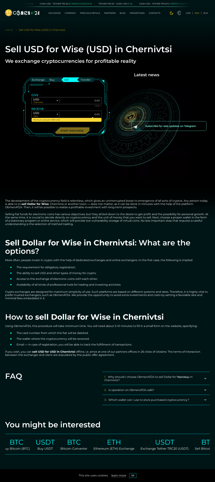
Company (70, 13)
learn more (118, 475)
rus (205, 13)
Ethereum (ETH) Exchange (117, 449)
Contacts (154, 13)
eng (197, 13)
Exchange (55, 13)
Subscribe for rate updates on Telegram (170, 126)
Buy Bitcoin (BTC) (19, 449)
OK (133, 475)
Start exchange (72, 130)
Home (9, 29)
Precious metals (90, 13)
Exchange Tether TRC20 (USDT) (168, 449)
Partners (110, 13)
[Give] (80, 100)
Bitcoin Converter (76, 449)
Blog (123, 13)
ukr (188, 13)
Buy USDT (48, 449)
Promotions (137, 13)
